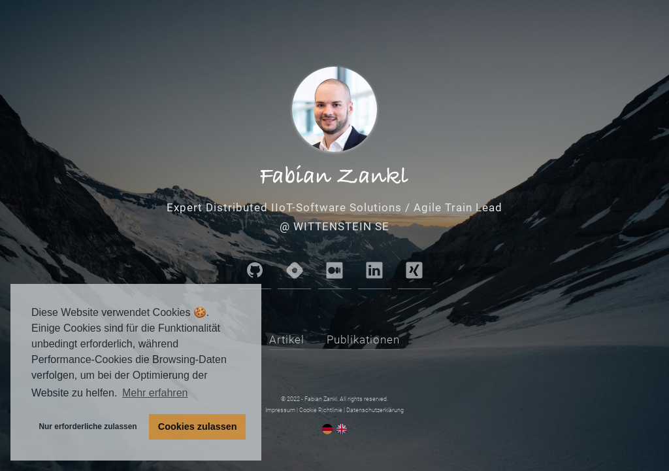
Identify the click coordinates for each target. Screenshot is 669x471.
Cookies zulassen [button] (197, 426)
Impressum (280, 410)
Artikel (286, 339)
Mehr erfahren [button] (155, 392)
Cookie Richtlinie (320, 410)
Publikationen (363, 339)
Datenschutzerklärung (375, 410)
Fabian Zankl (320, 399)
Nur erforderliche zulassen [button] (88, 426)
